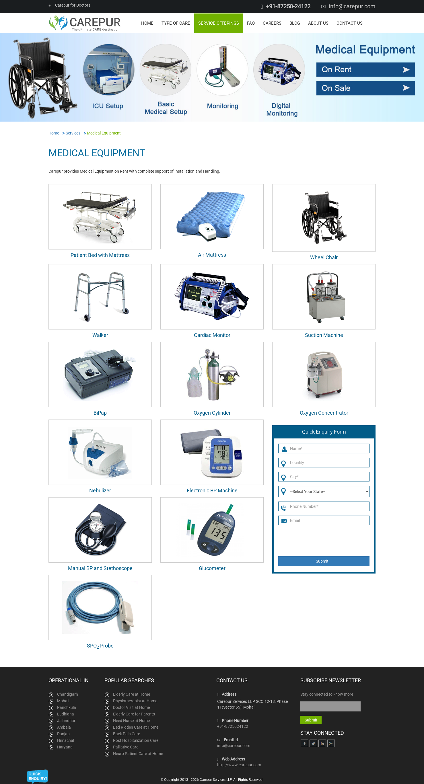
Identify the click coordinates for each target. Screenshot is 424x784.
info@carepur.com (352, 6)
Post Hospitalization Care (135, 740)
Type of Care (176, 23)
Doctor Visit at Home (131, 707)
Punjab (63, 733)
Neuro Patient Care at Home (138, 753)
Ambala (64, 727)
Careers (272, 23)
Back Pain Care (126, 733)
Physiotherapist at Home (135, 700)
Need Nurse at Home (131, 720)
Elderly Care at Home (131, 694)
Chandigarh (67, 694)
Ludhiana (65, 713)
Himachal (65, 740)
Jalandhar (66, 720)
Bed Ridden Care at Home (135, 727)
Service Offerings (218, 23)
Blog (294, 23)
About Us (318, 23)
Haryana (65, 746)
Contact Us (350, 23)
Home (147, 23)
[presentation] (321, 540)
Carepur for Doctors (69, 5)
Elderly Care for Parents (134, 713)
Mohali (63, 700)
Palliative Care (125, 746)
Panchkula (66, 707)
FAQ (251, 23)
